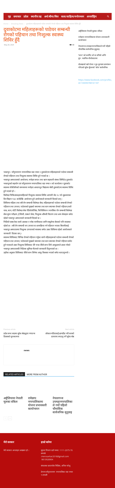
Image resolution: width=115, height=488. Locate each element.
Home (6, 23)
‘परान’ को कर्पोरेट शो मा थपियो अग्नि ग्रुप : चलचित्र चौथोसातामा (92, 56)
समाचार (17, 16)
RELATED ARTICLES (14, 374)
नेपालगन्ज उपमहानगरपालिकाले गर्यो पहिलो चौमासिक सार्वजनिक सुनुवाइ (62, 405)
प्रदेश (26, 16)
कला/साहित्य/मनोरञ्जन (72, 16)
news (27, 350)
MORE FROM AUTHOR (37, 374)
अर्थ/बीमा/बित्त (51, 16)
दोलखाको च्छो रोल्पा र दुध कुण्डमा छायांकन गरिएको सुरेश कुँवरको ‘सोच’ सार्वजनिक (94, 66)
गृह (9, 16)
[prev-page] (5, 418)
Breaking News (17, 23)
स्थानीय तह (36, 16)
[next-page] (10, 418)
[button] (108, 16)
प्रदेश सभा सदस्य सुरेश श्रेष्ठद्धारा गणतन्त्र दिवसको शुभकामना (19, 335)
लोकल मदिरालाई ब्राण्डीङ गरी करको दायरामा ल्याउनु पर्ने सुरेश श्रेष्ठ (59, 335)
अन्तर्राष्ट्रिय (91, 16)
